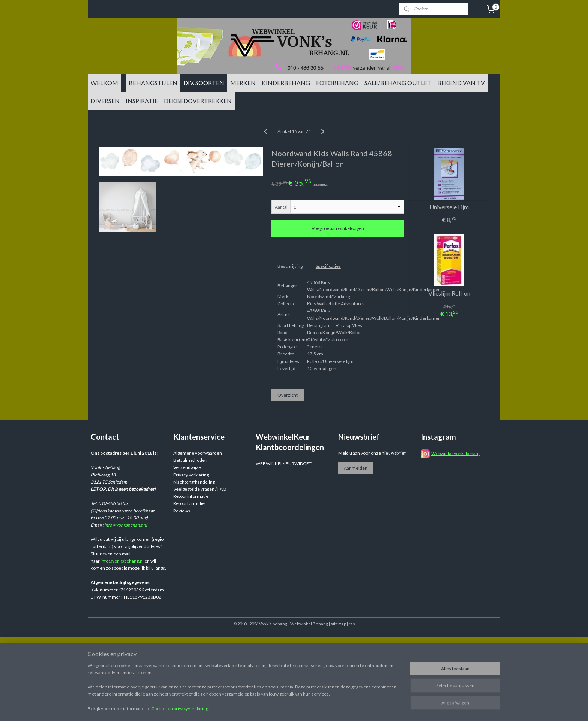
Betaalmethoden (190, 460)
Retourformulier (190, 503)
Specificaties (328, 266)
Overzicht (288, 395)
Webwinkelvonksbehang (455, 453)
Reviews (181, 511)
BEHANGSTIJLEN (153, 82)
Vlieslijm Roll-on (449, 293)
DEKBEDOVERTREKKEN (198, 100)
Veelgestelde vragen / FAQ (199, 489)
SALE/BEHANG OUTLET (397, 82)
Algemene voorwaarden (197, 453)
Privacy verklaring (191, 475)
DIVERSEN (105, 100)
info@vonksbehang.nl (126, 525)
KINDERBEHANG (286, 82)
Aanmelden (356, 468)
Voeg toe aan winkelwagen (338, 228)
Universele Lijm (449, 206)
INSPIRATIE (142, 100)
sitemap (338, 623)
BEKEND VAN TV (461, 82)
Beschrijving (290, 266)
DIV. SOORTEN (203, 82)
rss (352, 623)
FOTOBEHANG (337, 82)
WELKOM (104, 82)
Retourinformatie (190, 496)
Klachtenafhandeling (194, 482)
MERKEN (243, 82)
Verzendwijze (187, 467)
